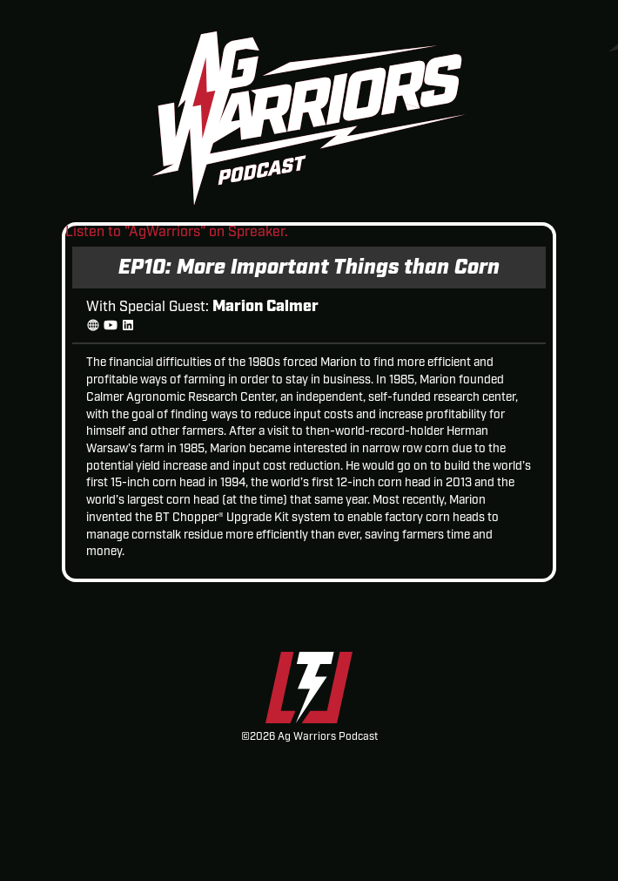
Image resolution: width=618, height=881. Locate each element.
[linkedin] (128, 326)
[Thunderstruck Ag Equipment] (309, 690)
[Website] (93, 326)
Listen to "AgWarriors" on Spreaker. (176, 232)
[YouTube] (111, 326)
